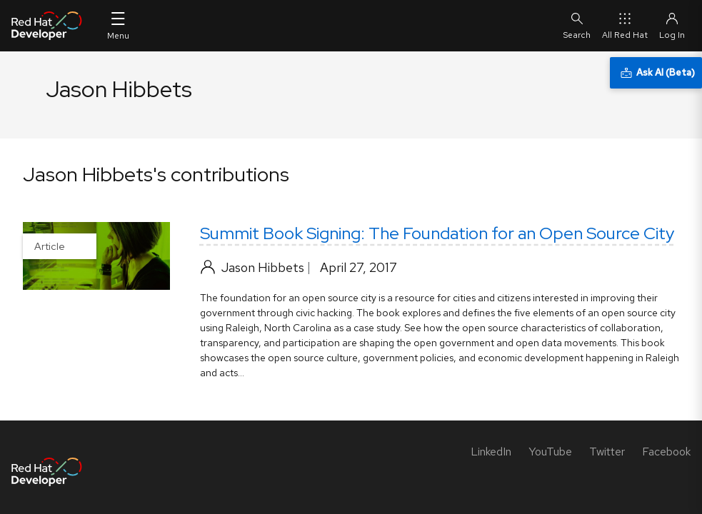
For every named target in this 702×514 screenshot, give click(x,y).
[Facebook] (666, 451)
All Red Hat (625, 25)
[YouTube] (550, 451)
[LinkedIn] (491, 451)
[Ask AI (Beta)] (656, 73)
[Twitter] (607, 451)
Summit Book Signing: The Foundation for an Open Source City (437, 233)
